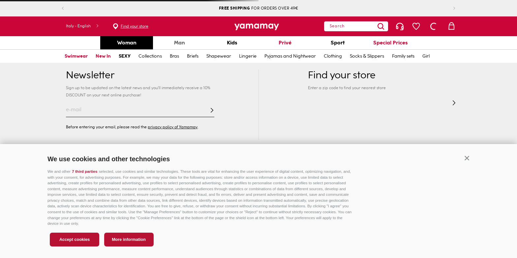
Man (179, 42)
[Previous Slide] (68, 8)
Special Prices (390, 42)
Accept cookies (74, 239)
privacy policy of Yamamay (173, 127)
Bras (174, 56)
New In (103, 56)
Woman (127, 42)
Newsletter (90, 75)
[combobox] (356, 26)
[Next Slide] (449, 8)
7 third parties (84, 171)
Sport (338, 42)
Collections (150, 56)
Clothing (333, 56)
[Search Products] (381, 26)
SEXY (125, 56)
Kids (232, 42)
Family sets (403, 56)
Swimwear (76, 56)
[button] (467, 158)
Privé (285, 42)
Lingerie (248, 56)
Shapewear (218, 56)
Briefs (192, 56)
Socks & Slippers (367, 56)
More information (129, 239)
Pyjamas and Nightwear (290, 56)
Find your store (134, 26)
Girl (426, 56)
